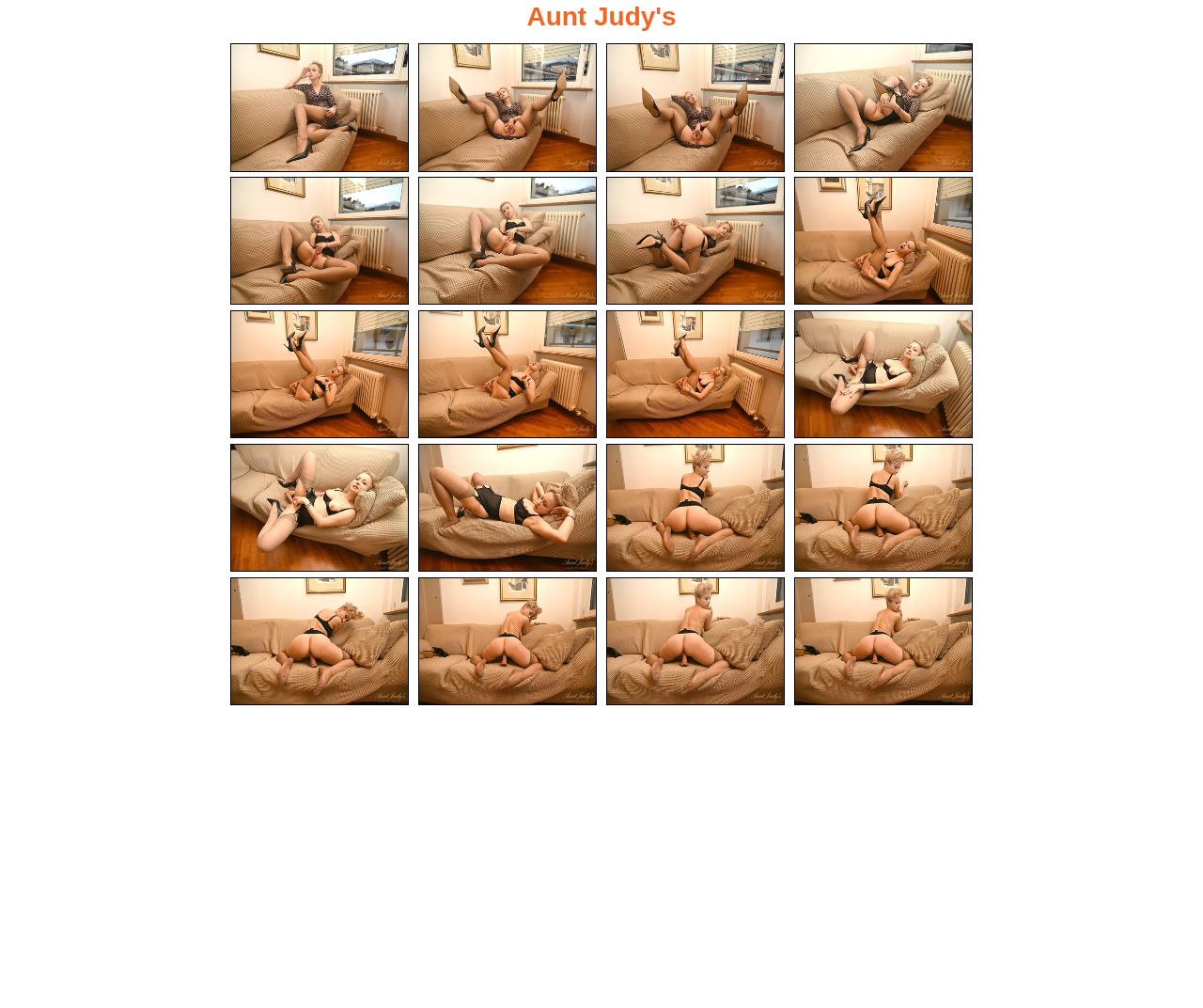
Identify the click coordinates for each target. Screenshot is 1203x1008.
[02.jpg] (507, 107)
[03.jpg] (695, 107)
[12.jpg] (883, 374)
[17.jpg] (319, 641)
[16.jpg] (883, 508)
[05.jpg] (319, 241)
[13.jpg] (319, 508)
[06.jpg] (507, 241)
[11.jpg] (695, 374)
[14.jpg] (507, 508)
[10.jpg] (507, 374)
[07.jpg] (695, 241)
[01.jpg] (319, 107)
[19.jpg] (695, 641)
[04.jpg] (883, 107)
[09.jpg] (319, 374)
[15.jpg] (695, 508)
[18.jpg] (507, 641)
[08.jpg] (883, 241)
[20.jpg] (883, 641)
